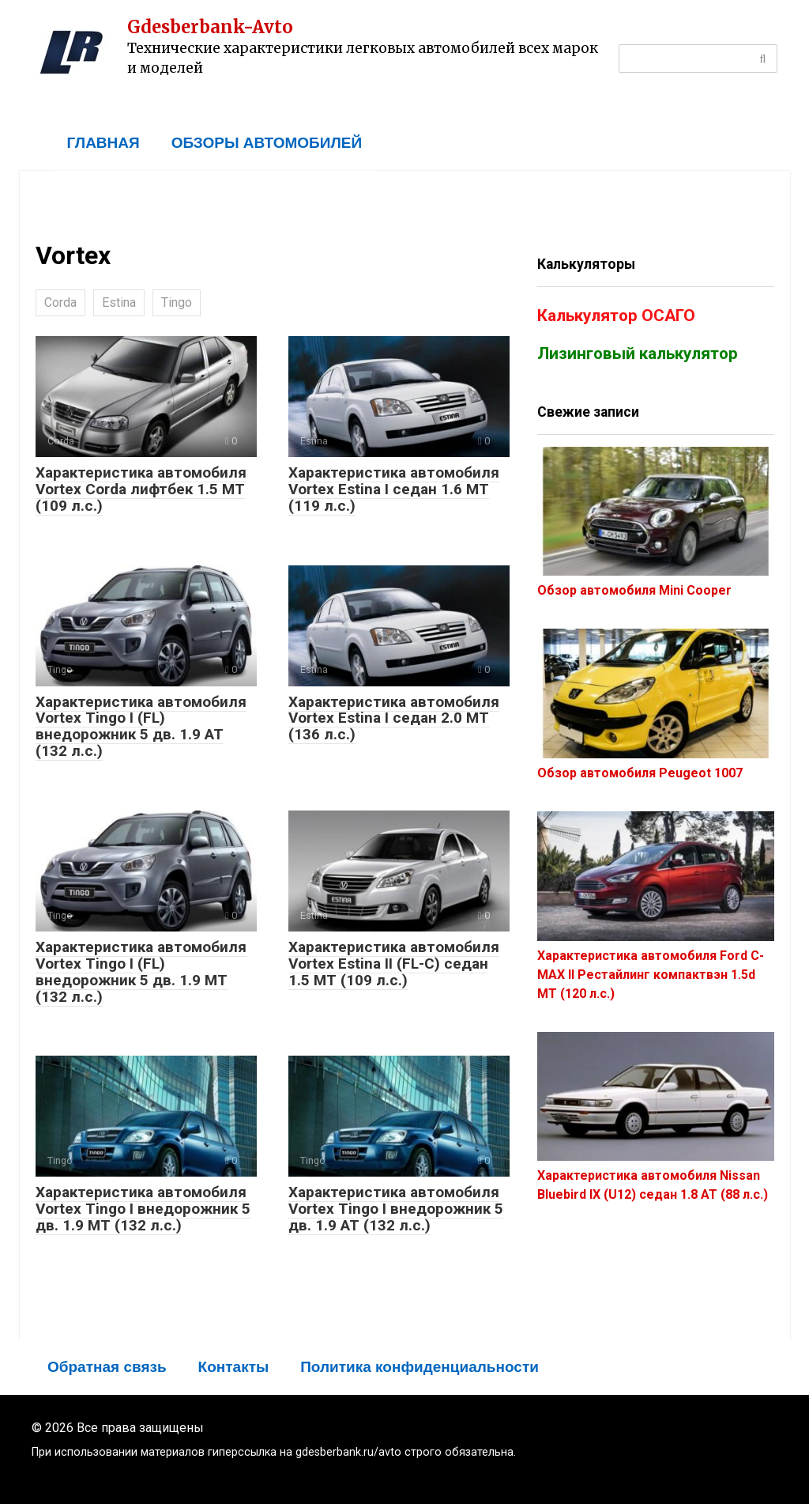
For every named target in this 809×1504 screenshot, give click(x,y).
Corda (60, 302)
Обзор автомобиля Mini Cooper (634, 590)
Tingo (176, 302)
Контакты (233, 1367)
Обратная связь (107, 1367)
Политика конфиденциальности (419, 1367)
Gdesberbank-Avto (210, 27)
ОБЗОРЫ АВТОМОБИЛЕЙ (266, 142)
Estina (119, 302)
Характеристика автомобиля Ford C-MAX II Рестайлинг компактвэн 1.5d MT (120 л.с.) (650, 974)
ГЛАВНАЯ (103, 142)
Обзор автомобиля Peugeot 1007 (640, 772)
